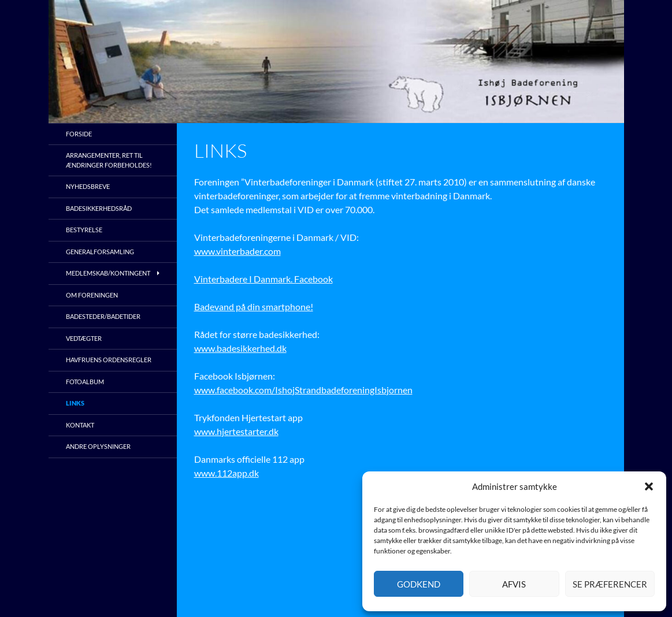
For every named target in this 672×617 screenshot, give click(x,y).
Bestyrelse (84, 229)
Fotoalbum (85, 381)
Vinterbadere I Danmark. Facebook (263, 278)
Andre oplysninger (98, 446)
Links (75, 403)
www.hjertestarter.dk (236, 431)
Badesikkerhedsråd (99, 208)
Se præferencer (610, 584)
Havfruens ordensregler (108, 359)
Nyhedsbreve (88, 186)
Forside (79, 133)
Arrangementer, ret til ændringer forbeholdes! (109, 160)
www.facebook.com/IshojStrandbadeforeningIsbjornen (303, 389)
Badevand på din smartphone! (253, 306)
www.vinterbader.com (237, 251)
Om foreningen (92, 295)
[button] (649, 486)
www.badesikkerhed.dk (240, 348)
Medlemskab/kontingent (108, 273)
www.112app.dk (226, 472)
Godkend (418, 584)
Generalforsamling (100, 251)
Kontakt (80, 425)
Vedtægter (84, 338)
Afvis (514, 584)
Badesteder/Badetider (103, 316)
